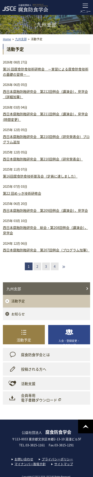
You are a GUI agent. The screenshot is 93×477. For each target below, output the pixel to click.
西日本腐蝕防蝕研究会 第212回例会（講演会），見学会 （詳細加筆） (45, 94)
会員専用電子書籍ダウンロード (39, 398)
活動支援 (28, 383)
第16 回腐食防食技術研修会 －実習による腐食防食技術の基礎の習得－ (45, 72)
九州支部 (14, 288)
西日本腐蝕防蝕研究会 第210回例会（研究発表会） (43, 159)
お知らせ (18, 313)
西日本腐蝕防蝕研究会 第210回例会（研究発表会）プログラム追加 (46, 139)
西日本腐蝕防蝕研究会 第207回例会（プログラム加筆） (46, 250)
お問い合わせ (23, 459)
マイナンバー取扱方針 (30, 464)
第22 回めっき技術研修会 (22, 193)
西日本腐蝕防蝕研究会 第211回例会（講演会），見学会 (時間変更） (45, 116)
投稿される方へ (33, 369)
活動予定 (18, 300)
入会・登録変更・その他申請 (69, 341)
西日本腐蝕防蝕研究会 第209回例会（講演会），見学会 (45, 210)
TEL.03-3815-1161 (33, 445)
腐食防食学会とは (35, 354)
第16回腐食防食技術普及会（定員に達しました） (40, 176)
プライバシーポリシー (57, 459)
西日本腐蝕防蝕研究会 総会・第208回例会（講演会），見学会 (45, 230)
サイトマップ (63, 464)
